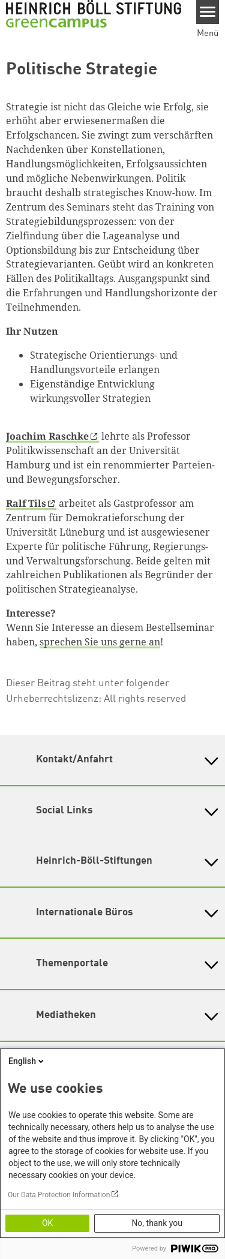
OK (47, 1223)
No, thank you (156, 1223)
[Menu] (208, 12)
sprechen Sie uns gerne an (100, 641)
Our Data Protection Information (59, 1195)
